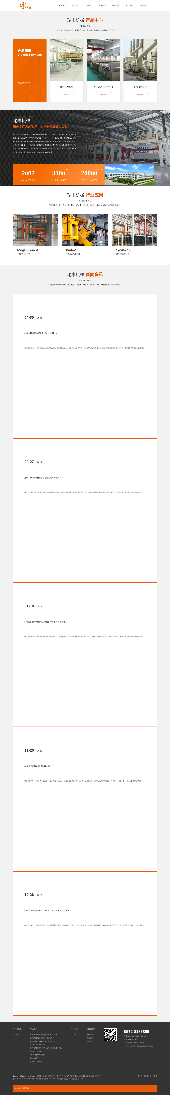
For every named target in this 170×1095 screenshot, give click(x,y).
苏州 (68, 1079)
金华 (75, 1079)
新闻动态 (102, 5)
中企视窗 (38, 1079)
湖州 (51, 1079)
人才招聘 (128, 5)
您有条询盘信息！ (148, 1046)
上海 (79, 1079)
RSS (137, 1046)
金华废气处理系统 (36, 1061)
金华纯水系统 (34, 1058)
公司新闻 (90, 1034)
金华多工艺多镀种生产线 (38, 1045)
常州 (54, 1079)
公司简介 (16, 1034)
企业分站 (126, 1046)
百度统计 (147, 1076)
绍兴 (82, 1079)
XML (140, 1046)
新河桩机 (26, 1088)
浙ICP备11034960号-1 (20, 1079)
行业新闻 (90, 1038)
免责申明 (139, 1076)
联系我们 (142, 5)
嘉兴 (61, 1079)
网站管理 (154, 1076)
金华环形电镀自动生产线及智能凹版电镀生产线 (46, 1048)
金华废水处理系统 (36, 1051)
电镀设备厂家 (68, 1076)
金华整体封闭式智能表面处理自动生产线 (43, 1034)
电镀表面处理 (85, 1076)
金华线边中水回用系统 (37, 1055)
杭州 (72, 1079)
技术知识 (90, 1041)
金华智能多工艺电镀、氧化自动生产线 (43, 1041)
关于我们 (75, 5)
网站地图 (133, 1046)
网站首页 (62, 5)
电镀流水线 (77, 1076)
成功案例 (115, 5)
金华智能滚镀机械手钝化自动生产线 (42, 1038)
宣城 (58, 1079)
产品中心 (88, 5)
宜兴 (65, 1079)
